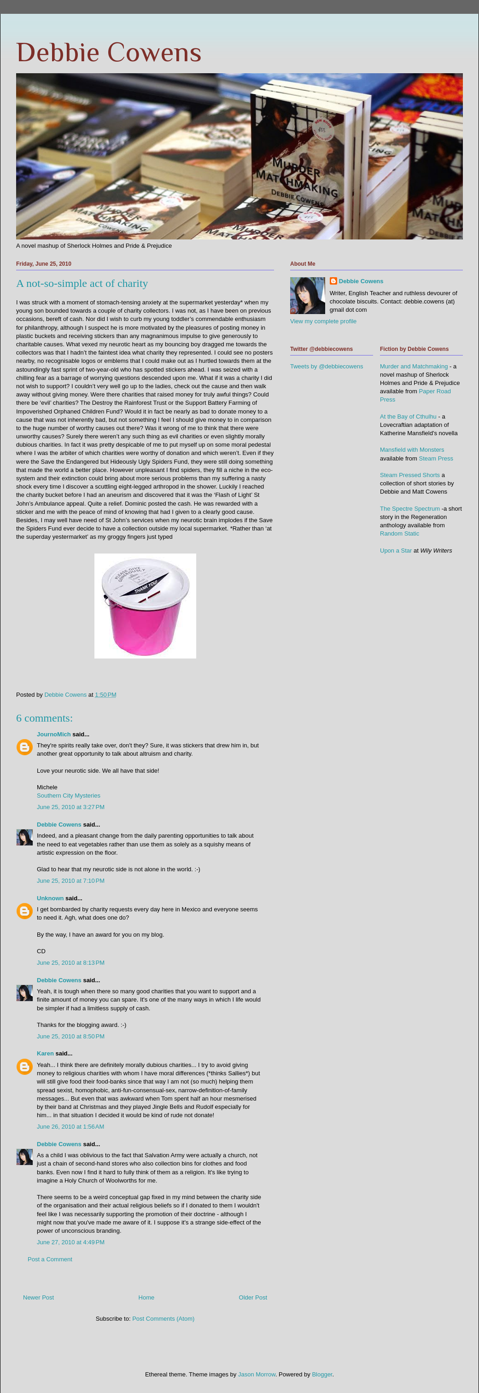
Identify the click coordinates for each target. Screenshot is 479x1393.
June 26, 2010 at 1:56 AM (70, 1126)
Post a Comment (50, 1259)
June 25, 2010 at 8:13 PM (71, 962)
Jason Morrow (256, 1374)
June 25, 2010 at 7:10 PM (71, 880)
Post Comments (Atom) (163, 1318)
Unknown (50, 898)
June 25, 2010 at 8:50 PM (71, 1036)
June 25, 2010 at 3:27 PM (71, 807)
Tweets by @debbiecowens (326, 366)
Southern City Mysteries (68, 795)
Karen (45, 1053)
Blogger (322, 1374)
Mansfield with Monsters (412, 449)
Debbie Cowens (109, 51)
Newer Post (38, 1297)
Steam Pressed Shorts (410, 475)
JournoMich (54, 734)
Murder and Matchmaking (414, 366)
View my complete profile (323, 321)
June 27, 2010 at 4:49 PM (71, 1242)
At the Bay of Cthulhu (408, 416)
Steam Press (436, 458)
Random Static (399, 533)
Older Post (253, 1297)
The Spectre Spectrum (410, 508)
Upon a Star (396, 550)
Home (147, 1297)
